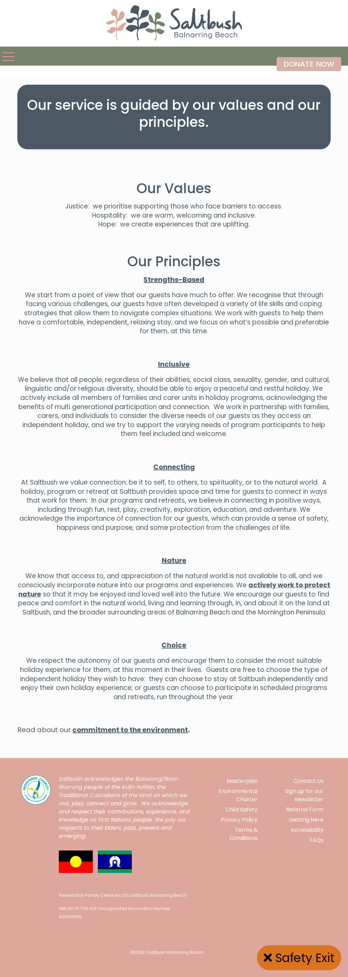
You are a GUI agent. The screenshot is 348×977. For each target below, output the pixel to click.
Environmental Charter (238, 795)
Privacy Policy (239, 820)
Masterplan (242, 781)
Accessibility (307, 830)
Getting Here (306, 820)
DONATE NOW (308, 64)
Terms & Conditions (243, 834)
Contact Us (308, 781)
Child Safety (242, 809)
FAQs (317, 840)
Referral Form (305, 809)
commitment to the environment (130, 730)
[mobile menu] (6, 56)
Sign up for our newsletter (304, 795)
